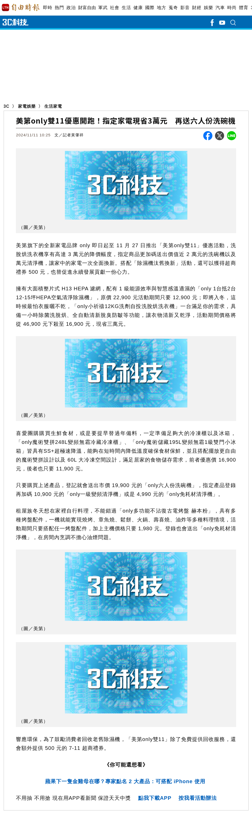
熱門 (59, 7)
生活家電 (53, 106)
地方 (161, 7)
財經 (196, 7)
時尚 (231, 7)
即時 (47, 7)
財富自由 (87, 7)
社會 (114, 7)
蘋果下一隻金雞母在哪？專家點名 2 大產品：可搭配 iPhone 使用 (126, 781)
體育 (243, 7)
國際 (149, 7)
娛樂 (208, 7)
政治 (71, 7)
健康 (138, 7)
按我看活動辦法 (198, 798)
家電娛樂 (27, 106)
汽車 (220, 7)
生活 (126, 7)
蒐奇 (173, 7)
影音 (184, 7)
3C (6, 106)
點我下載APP (154, 798)
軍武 (102, 7)
